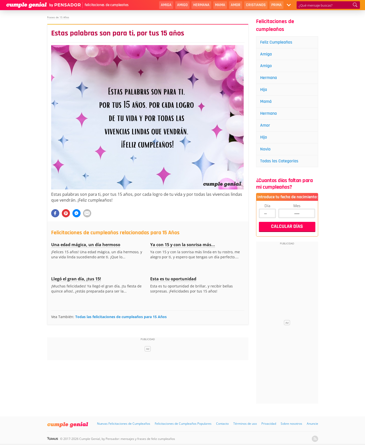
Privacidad (268, 423)
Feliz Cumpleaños (276, 42)
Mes (296, 205)
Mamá (266, 101)
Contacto (222, 423)
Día (267, 205)
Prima (276, 5)
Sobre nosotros (291, 423)
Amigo (182, 5)
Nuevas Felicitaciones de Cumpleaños (123, 423)
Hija (263, 89)
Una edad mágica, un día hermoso (85, 244)
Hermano (268, 113)
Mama (220, 5)
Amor (235, 5)
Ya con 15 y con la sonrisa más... (182, 244)
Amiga (166, 5)
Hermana (201, 5)
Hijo (263, 137)
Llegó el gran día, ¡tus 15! (76, 279)
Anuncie (312, 423)
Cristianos (256, 5)
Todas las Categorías (279, 161)
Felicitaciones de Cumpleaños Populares (183, 423)
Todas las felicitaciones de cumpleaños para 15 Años (121, 316)
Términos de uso (245, 423)
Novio (265, 149)
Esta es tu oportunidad (173, 279)
